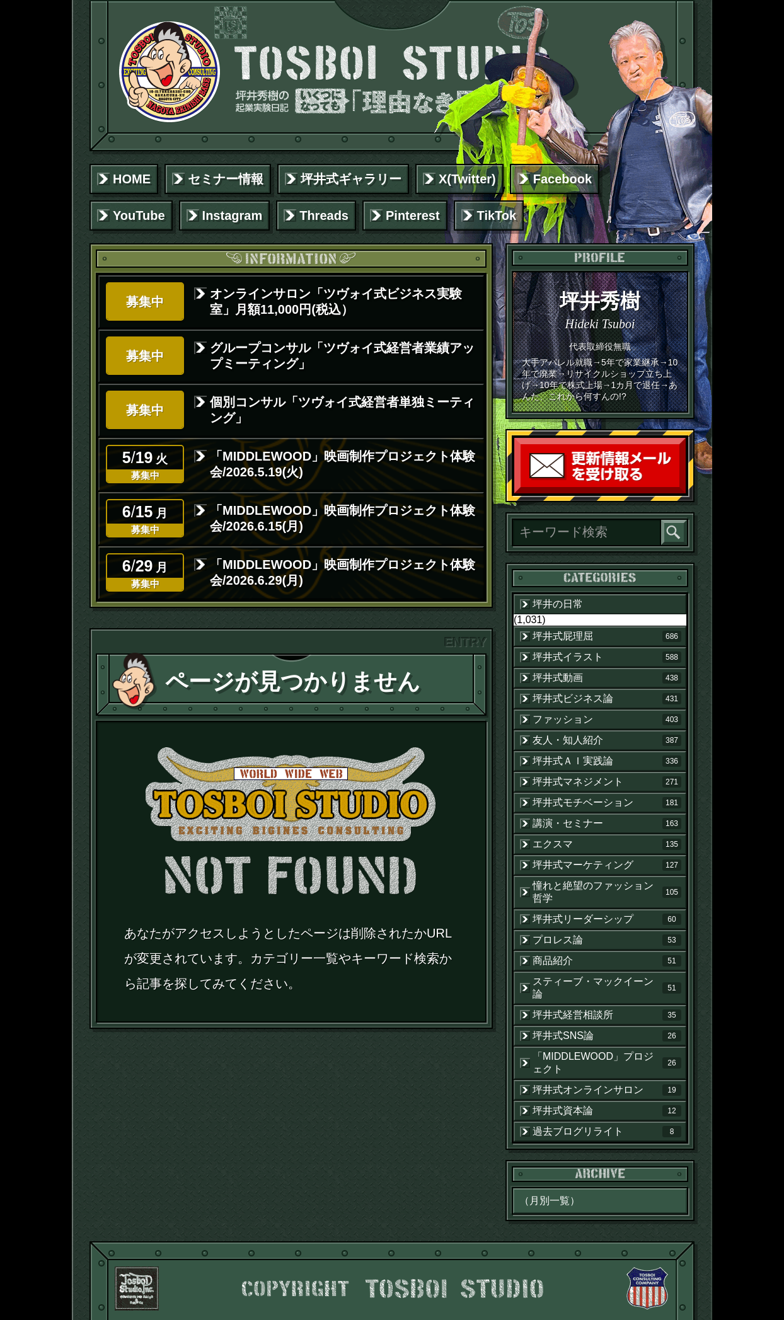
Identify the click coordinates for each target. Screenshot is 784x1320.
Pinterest (413, 215)
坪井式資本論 (607, 1110)
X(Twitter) (467, 179)
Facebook (562, 179)
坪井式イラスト (607, 657)
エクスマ (607, 844)
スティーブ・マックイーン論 (607, 987)
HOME (132, 179)
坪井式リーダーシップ (607, 919)
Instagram (232, 215)
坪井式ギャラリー (351, 179)
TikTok (497, 215)
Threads (324, 215)
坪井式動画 (607, 678)
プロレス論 (607, 940)
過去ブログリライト (607, 1131)
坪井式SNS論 (607, 1036)
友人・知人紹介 (607, 740)
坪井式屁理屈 (607, 636)
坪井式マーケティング (607, 865)
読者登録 (682, 490)
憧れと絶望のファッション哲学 (607, 892)
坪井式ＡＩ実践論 (607, 761)
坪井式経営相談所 (607, 1015)
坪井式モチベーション (607, 802)
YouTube (139, 215)
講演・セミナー (607, 823)
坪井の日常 (558, 604)
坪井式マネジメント (607, 782)
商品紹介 (607, 961)
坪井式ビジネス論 (607, 698)
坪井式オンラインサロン (607, 1090)
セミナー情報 (225, 179)
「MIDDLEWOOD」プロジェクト (607, 1062)
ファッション (607, 719)
